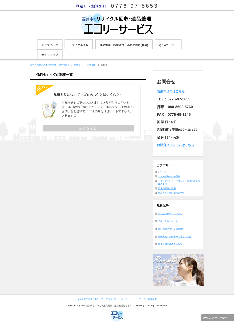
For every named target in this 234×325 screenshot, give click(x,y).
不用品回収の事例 (167, 188)
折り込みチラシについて (170, 213)
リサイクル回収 (78, 45)
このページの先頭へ (218, 317)
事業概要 (152, 299)
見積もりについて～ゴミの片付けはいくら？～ (88, 95)
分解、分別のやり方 (168, 221)
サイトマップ (49, 54)
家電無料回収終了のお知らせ (172, 244)
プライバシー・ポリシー (118, 299)
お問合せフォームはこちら (175, 145)
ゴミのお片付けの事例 (169, 176)
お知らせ (162, 172)
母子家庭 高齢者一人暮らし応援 (174, 236)
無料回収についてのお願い (171, 229)
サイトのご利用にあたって (90, 299)
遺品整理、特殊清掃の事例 (171, 193)
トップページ (49, 45)
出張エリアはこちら (171, 91)
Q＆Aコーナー (168, 45)
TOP (63, 65)
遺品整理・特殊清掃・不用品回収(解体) (124, 45)
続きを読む (88, 128)
